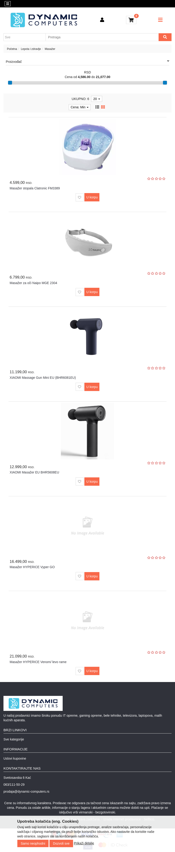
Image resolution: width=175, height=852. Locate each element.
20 (96, 99)
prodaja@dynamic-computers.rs (26, 791)
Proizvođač (87, 61)
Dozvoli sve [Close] (61, 843)
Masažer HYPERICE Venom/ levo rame (38, 662)
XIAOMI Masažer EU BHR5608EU (34, 472)
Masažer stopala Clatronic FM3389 (35, 188)
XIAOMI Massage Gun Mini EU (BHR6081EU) (43, 377)
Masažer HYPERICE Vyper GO (32, 567)
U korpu (92, 197)
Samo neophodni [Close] (33, 843)
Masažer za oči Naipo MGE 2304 (33, 283)
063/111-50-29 (14, 784)
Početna (12, 49)
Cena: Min (80, 107)
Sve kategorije (13, 739)
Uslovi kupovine (14, 758)
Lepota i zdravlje (31, 49)
